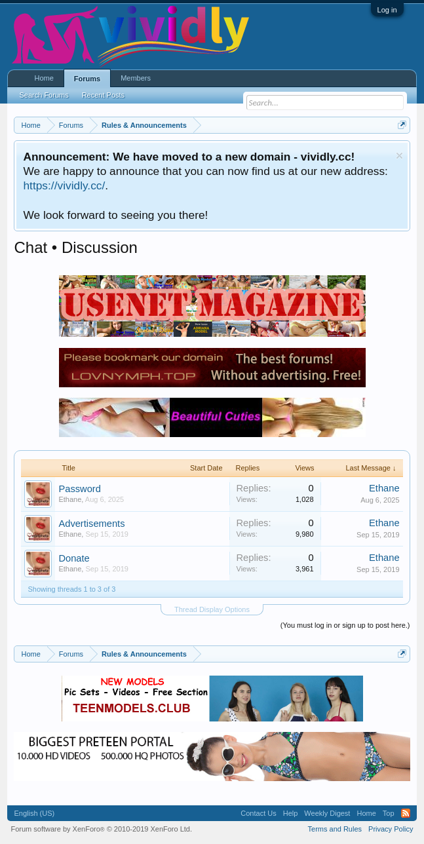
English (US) (34, 813)
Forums (87, 79)
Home (43, 78)
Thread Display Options (212, 609)
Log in (387, 10)
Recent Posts (103, 95)
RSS (405, 813)
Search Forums (43, 95)
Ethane (69, 499)
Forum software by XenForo (101, 829)
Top (389, 813)
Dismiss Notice (399, 156)
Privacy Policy (390, 829)
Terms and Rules (335, 829)
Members (136, 78)
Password (79, 489)
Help (290, 813)
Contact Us (258, 813)
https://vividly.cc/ (64, 185)
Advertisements (91, 523)
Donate (73, 558)
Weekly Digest (327, 813)
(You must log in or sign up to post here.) (345, 625)
